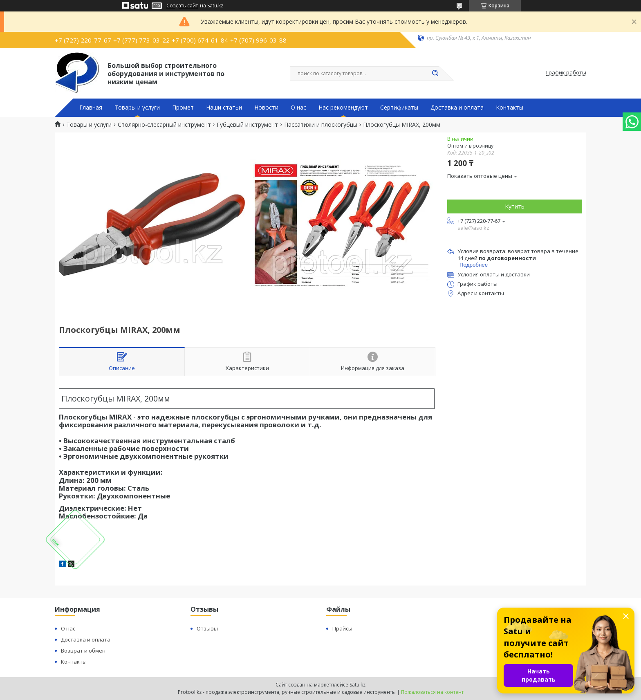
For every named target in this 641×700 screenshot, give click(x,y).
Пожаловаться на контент (432, 692)
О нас (298, 107)
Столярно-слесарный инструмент (164, 124)
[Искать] (435, 73)
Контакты (509, 107)
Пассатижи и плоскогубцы (320, 124)
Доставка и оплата (457, 107)
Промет (183, 107)
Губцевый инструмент (247, 124)
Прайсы (342, 628)
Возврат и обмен (83, 650)
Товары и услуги (137, 107)
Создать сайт (182, 6)
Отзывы (207, 628)
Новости (266, 107)
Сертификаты (399, 107)
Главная (90, 107)
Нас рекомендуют (343, 107)
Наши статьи (224, 107)
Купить (514, 206)
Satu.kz (357, 684)
